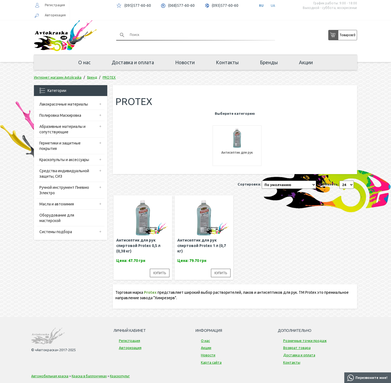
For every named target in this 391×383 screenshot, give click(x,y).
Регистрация (55, 5)
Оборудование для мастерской (56, 218)
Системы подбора (55, 232)
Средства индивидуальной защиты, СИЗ (64, 173)
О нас (84, 62)
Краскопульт (120, 376)
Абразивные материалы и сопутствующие (62, 129)
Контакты (227, 62)
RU (261, 5)
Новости (185, 62)
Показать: (329, 184)
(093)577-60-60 (225, 5)
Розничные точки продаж (305, 340)
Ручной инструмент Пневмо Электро (64, 190)
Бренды (269, 62)
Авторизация (55, 15)
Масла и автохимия (56, 204)
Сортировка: (249, 184)
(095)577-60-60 (137, 5)
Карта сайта (211, 362)
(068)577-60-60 (181, 5)
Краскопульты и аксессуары (64, 159)
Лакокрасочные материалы (63, 104)
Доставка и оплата (133, 62)
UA (273, 5)
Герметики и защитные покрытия (60, 146)
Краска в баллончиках (89, 376)
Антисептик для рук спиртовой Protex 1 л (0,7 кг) (201, 245)
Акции (306, 62)
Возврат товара (297, 348)
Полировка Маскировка (60, 115)
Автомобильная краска (49, 376)
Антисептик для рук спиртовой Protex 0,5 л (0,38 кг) (138, 245)
